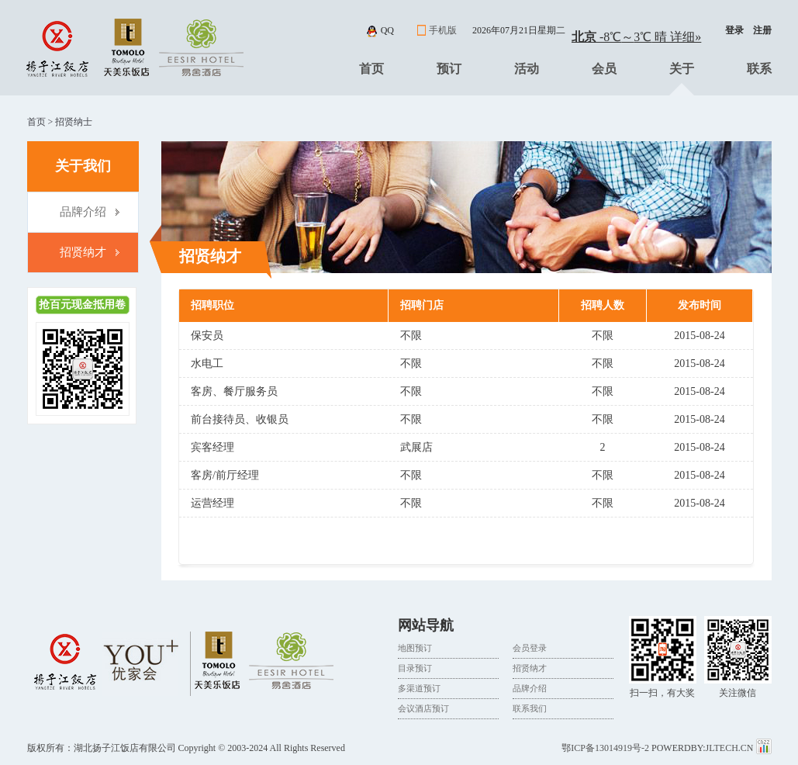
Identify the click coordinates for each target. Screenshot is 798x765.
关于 (681, 68)
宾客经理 (212, 447)
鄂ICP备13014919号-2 (605, 747)
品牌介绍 (83, 212)
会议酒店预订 (423, 708)
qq (387, 30)
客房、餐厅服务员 (234, 391)
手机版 (443, 30)
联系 (759, 68)
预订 (449, 68)
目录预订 (415, 668)
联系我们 (530, 708)
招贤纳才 (83, 252)
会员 (604, 68)
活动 (526, 68)
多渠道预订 (419, 688)
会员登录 (530, 647)
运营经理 (212, 503)
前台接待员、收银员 (239, 419)
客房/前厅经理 (225, 475)
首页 (371, 68)
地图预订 (415, 647)
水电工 (207, 363)
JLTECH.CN (731, 747)
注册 (762, 30)
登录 (734, 30)
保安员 (207, 335)
